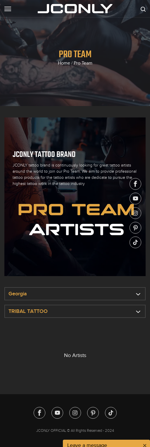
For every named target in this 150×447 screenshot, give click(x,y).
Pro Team (83, 63)
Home (64, 63)
